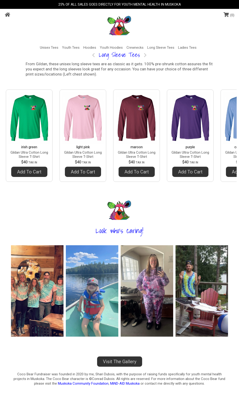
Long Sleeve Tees (160, 47)
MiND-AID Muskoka (125, 383)
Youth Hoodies (111, 47)
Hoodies (89, 47)
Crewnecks (135, 47)
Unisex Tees (49, 47)
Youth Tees (71, 47)
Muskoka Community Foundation (83, 383)
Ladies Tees (187, 47)
